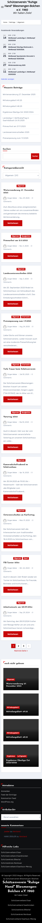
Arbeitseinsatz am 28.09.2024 (17, 607)
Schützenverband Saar (11, 852)
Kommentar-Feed (8, 798)
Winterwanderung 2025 (16, 65)
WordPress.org (7, 802)
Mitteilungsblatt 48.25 (12, 106)
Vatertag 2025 (10, 417)
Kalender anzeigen (7, 79)
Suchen (7, 149)
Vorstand (16, 831)
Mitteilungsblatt (13, 707)
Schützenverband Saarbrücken (14, 856)
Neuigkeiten (26, 236)
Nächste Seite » (21, 651)
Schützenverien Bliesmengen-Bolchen (22, 879)
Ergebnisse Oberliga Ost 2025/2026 (18, 112)
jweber (7, 831)
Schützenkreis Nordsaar (11, 863)
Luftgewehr (22, 756)
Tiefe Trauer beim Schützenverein (19, 369)
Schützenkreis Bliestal (10, 859)
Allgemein (21, 186)
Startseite (26, 317)
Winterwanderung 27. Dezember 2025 (19, 94)
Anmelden (5, 791)
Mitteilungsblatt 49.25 (12, 100)
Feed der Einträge (8, 795)
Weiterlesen (13, 223)
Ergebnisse (11, 756)
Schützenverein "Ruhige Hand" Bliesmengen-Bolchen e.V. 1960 (22, 6)
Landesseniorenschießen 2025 (16, 132)
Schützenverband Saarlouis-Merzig (16, 867)
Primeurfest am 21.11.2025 (14, 126)
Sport (26, 558)
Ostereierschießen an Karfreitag (18, 515)
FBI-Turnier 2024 (11, 563)
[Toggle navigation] (2, 7)
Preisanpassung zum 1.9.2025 (15, 138)
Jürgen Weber (10, 198)
